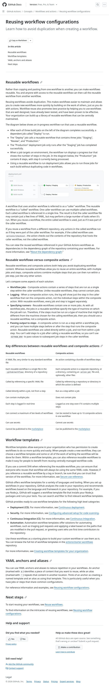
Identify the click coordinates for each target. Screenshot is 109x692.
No (23, 639)
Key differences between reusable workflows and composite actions (54, 346)
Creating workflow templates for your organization (61, 551)
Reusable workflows (24, 82)
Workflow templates (24, 439)
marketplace (37, 429)
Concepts (28, 11)
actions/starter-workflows (79, 542)
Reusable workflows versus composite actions (39, 260)
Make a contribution (69, 647)
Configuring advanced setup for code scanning (74, 513)
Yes (11, 639)
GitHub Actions (14, 11)
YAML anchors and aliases (29, 560)
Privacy (37, 681)
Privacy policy (11, 644)
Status (46, 681)
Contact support (15, 668)
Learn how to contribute (65, 652)
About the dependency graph (46, 251)
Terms (29, 681)
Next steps (16, 597)
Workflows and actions (45, 11)
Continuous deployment (71, 507)
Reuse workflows (54, 604)
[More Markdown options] (30, 40)
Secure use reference (71, 476)
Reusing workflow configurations (74, 11)
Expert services (67, 681)
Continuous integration (82, 518)
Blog (78, 681)
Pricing (54, 681)
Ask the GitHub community (20, 664)
